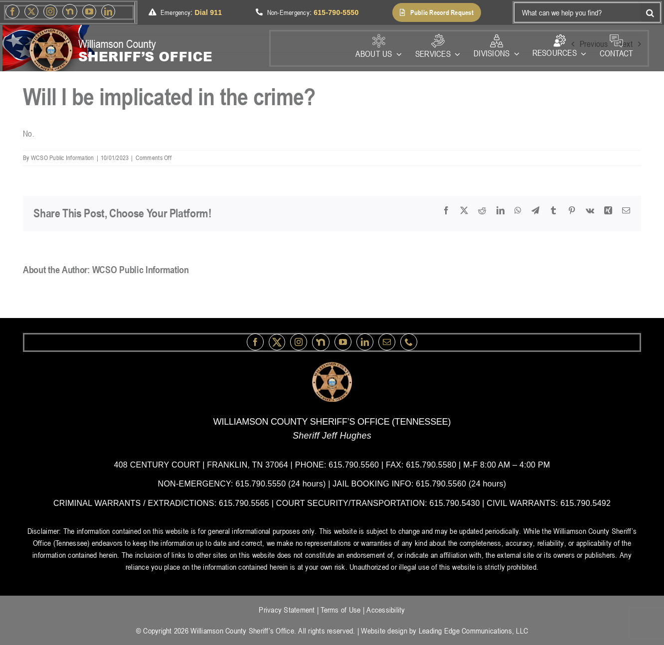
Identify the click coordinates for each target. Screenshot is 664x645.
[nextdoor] (69, 11)
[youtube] (89, 11)
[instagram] (50, 11)
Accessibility (385, 610)
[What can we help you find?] (577, 12)
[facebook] (12, 11)
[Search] (651, 12)
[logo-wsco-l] (332, 365)
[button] (436, 12)
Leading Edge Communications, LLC (473, 631)
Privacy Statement (287, 610)
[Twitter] (31, 11)
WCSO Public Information (62, 157)
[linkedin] (108, 11)
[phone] (408, 341)
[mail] (386, 341)
